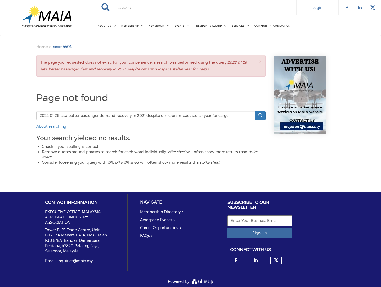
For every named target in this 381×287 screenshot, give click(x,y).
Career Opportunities (159, 227)
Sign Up (259, 233)
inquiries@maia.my (75, 260)
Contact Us (281, 26)
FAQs (145, 235)
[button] (260, 61)
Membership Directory (160, 211)
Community (262, 26)
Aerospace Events (156, 219)
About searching (51, 126)
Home (42, 46)
